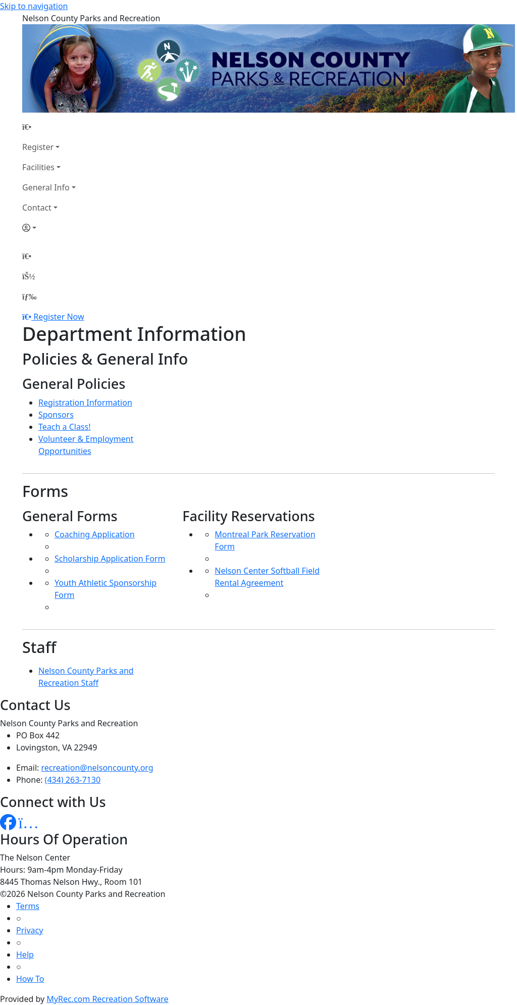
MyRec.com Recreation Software (107, 998)
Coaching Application (95, 534)
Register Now (58, 316)
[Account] (49, 228)
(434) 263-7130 (72, 779)
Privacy (29, 930)
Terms (27, 906)
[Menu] (29, 296)
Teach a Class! (64, 426)
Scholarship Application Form (110, 558)
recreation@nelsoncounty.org (97, 767)
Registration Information (85, 402)
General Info (46, 187)
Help (25, 954)
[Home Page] (49, 127)
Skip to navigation (34, 6)
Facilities (38, 167)
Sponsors (56, 414)
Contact (36, 207)
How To (30, 978)
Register (38, 147)
